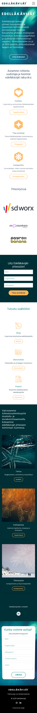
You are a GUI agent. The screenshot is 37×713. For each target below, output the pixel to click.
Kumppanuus (18, 589)
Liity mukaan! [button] (18, 57)
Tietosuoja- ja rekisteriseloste (18, 694)
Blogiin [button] (18, 341)
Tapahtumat (18, 535)
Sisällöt (18, 479)
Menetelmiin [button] (18, 368)
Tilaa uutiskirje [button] (18, 293)
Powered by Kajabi (18, 708)
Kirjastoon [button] (18, 397)
